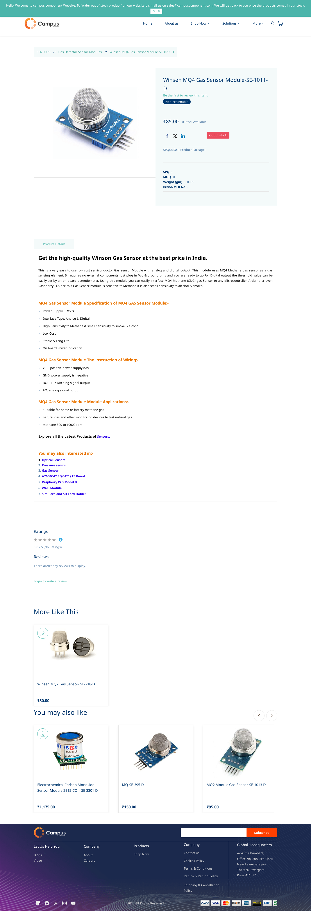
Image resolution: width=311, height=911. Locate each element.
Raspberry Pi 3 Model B (59, 482)
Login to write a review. (51, 581)
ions (209, 868)
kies (192, 861)
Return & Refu (194, 876)
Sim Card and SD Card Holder (64, 494)
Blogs (38, 855)
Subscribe (262, 833)
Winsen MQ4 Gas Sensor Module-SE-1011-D (142, 52)
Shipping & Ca (194, 885)
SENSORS (43, 52)
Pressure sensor (54, 465)
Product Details (54, 244)
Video (38, 861)
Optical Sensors (53, 460)
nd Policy (211, 876)
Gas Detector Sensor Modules (80, 52)
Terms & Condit (195, 868)
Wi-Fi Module (52, 488)
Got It (156, 11)
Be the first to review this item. (185, 95)
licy (201, 861)
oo (187, 861)
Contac (189, 853)
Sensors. (103, 437)
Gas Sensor (50, 471)
